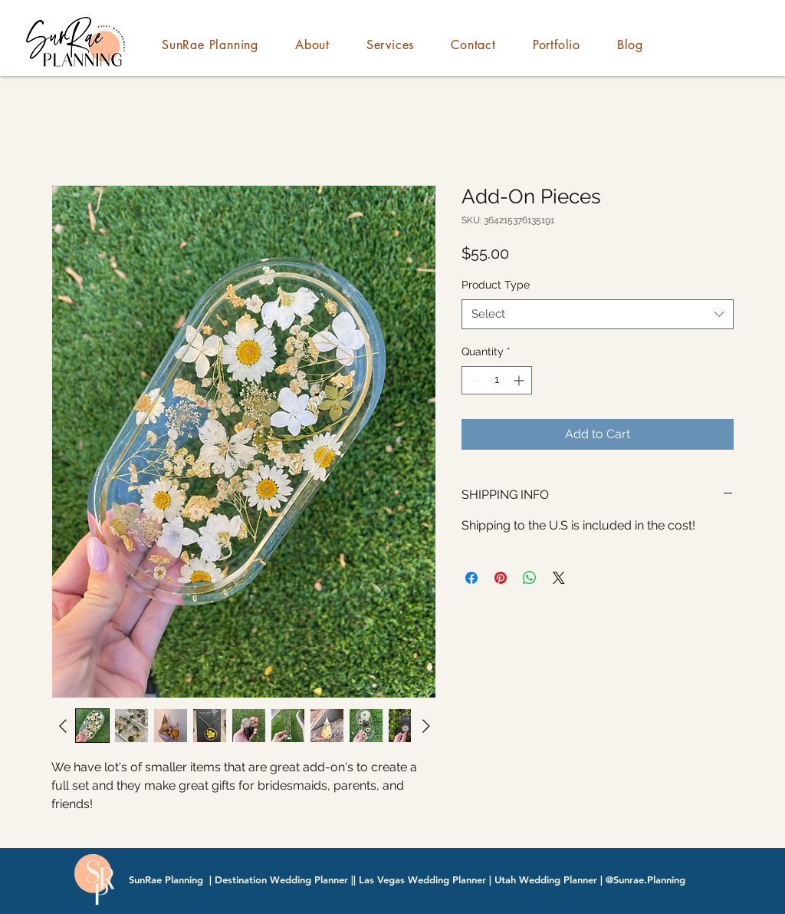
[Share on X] (559, 578)
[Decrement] (473, 380)
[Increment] (520, 380)
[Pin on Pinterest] (500, 578)
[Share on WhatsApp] (530, 578)
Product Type (495, 285)
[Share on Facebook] (471, 578)
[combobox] (597, 314)
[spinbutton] (497, 380)
